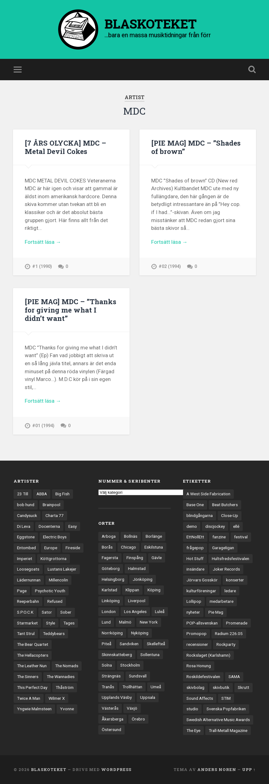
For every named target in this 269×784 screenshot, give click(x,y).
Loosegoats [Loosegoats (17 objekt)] (28, 569)
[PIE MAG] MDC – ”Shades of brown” (196, 147)
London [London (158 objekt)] (109, 611)
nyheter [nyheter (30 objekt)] (193, 612)
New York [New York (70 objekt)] (149, 622)
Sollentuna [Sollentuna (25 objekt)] (150, 654)
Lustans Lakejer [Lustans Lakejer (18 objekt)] (62, 569)
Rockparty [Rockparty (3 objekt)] (225, 644)
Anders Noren (216, 769)
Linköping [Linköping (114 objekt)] (111, 600)
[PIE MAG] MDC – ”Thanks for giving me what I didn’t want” (70, 310)
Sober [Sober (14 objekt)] (65, 612)
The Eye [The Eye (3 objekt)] (193, 730)
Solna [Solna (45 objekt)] (107, 665)
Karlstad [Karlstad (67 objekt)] (109, 589)
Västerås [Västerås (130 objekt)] (110, 708)
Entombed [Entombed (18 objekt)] (26, 547)
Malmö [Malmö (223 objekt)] (125, 622)
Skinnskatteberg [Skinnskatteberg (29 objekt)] (117, 654)
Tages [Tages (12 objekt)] (69, 622)
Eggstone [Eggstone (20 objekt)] (26, 536)
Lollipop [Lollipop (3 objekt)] (193, 601)
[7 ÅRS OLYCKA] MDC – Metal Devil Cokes (65, 147)
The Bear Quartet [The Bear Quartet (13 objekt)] (32, 644)
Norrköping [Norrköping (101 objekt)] (112, 632)
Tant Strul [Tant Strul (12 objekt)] (26, 633)
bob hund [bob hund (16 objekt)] (25, 504)
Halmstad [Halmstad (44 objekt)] (137, 568)
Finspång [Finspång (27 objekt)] (134, 557)
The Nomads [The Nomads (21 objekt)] (66, 665)
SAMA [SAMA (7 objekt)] (234, 676)
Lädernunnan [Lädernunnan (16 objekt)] (29, 579)
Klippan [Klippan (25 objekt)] (132, 589)
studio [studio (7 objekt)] (192, 708)
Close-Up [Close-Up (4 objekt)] (229, 515)
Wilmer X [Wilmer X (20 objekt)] (57, 698)
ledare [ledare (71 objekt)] (230, 590)
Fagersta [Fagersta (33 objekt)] (110, 557)
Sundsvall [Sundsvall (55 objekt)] (138, 675)
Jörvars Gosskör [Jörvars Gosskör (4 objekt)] (202, 579)
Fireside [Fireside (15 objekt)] (73, 547)
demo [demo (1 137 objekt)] (191, 526)
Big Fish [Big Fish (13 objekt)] (62, 493)
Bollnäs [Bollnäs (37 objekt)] (130, 536)
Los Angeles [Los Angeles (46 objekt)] (135, 611)
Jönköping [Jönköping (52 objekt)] (142, 579)
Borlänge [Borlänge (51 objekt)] (154, 536)
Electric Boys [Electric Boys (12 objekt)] (54, 536)
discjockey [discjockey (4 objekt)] (215, 526)
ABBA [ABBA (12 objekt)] (41, 493)
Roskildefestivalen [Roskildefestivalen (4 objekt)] (203, 676)
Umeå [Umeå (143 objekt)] (156, 686)
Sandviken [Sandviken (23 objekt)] (129, 643)
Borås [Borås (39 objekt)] (107, 547)
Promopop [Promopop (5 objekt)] (196, 633)
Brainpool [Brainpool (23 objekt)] (51, 504)
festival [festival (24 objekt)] (241, 536)
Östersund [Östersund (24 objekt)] (111, 729)
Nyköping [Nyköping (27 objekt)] (139, 632)
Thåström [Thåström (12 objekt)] (65, 687)
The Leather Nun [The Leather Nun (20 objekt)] (32, 665)
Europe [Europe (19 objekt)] (50, 547)
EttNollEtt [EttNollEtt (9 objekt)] (195, 536)
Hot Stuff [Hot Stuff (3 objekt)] (194, 558)
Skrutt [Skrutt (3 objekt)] (243, 687)
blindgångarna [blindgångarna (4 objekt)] (199, 515)
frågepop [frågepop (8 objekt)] (195, 547)
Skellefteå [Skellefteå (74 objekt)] (156, 643)
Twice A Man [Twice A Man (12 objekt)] (28, 698)
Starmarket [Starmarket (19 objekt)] (27, 622)
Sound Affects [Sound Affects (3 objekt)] (199, 698)
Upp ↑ (248, 769)
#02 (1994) (170, 266)
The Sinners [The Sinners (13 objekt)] (27, 676)
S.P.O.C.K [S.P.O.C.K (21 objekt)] (25, 612)
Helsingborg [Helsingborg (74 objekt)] (113, 579)
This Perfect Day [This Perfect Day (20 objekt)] (32, 687)
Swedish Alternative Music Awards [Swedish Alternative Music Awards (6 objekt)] (218, 719)
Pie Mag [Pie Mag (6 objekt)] (215, 612)
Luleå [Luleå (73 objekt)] (159, 611)
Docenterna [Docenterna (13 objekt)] (49, 526)
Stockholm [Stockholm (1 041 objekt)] (130, 665)
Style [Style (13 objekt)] (50, 622)
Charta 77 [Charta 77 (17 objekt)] (54, 515)
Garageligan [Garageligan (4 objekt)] (223, 547)
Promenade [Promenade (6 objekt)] (236, 622)
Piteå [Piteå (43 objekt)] (106, 643)
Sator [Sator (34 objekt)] (47, 612)
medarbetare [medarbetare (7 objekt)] (221, 601)
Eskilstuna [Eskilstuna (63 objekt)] (153, 547)
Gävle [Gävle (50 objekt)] (157, 557)
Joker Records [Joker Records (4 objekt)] (226, 569)
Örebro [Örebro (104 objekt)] (138, 718)
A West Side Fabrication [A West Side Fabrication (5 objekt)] (208, 493)
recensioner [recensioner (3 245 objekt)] (197, 644)
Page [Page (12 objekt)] (22, 590)
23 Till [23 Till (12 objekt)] (22, 493)
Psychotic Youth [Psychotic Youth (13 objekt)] (50, 590)
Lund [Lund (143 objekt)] (106, 622)
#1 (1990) (42, 266)
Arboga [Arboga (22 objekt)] (109, 536)
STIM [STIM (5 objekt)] (226, 698)
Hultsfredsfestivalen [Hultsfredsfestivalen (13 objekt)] (230, 558)
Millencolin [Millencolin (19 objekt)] (58, 579)
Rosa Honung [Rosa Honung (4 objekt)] (198, 665)
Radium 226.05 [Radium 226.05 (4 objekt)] (229, 633)
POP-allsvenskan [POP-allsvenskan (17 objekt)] (202, 622)
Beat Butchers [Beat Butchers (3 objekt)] (225, 504)
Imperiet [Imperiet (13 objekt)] (24, 558)
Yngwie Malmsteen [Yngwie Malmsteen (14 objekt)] (34, 708)
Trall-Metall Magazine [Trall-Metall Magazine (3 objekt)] (228, 730)
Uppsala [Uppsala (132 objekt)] (147, 697)
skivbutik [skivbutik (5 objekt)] (221, 687)
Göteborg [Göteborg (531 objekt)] (111, 568)
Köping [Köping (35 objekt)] (153, 589)
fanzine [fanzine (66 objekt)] (219, 536)
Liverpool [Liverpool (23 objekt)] (136, 600)
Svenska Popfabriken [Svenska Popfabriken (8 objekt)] (226, 708)
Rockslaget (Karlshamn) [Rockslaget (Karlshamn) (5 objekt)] (208, 655)
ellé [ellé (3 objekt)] (236, 526)
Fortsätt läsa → (43, 242)
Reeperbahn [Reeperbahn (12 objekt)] (28, 601)
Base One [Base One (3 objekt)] (195, 504)
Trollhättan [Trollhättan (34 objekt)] (132, 686)
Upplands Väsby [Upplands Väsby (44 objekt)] (117, 697)
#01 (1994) (43, 425)
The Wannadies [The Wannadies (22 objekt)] (61, 676)
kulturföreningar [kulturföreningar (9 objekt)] (201, 590)
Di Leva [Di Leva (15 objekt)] (23, 526)
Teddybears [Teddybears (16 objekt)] (54, 633)
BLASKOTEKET (48, 769)
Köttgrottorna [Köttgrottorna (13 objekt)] (53, 558)
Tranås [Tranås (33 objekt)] (108, 686)
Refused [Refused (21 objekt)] (54, 601)
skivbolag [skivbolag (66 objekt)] (195, 687)
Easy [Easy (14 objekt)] (72, 526)
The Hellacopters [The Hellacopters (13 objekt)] (32, 655)
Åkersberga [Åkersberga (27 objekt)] (112, 718)
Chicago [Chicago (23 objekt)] (128, 547)
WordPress (116, 769)
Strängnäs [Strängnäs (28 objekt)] (111, 675)
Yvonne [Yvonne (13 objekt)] (67, 708)
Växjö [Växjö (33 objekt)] (132, 708)
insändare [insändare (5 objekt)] (195, 569)
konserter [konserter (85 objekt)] (235, 579)
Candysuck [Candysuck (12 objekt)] (27, 515)
